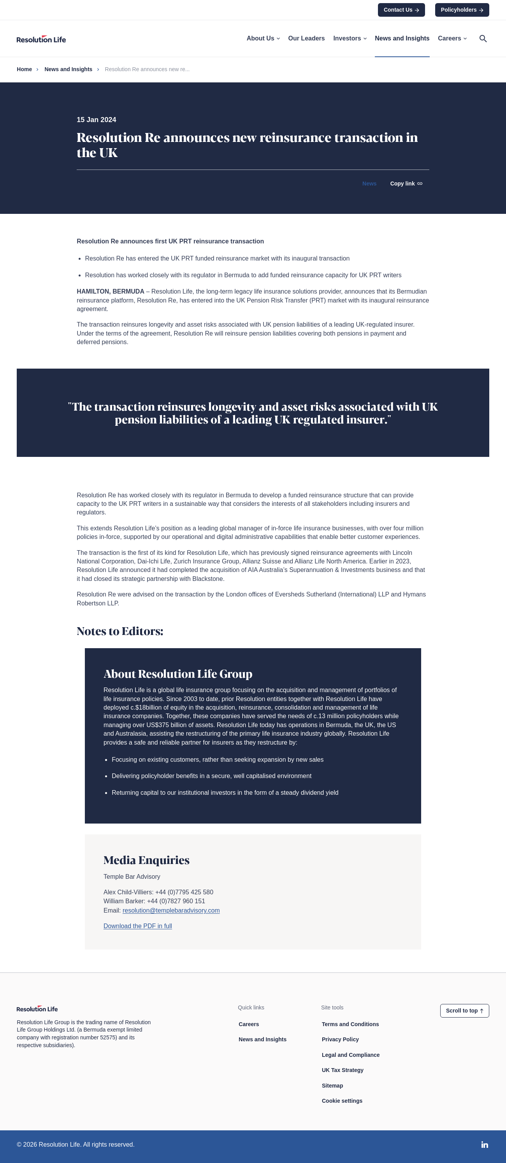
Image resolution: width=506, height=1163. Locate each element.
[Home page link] (45, 38)
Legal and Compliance (351, 1055)
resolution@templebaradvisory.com (171, 910)
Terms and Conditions (350, 1024)
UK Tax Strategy (343, 1070)
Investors (349, 38)
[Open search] (483, 38)
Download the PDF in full (138, 926)
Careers (452, 38)
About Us (263, 38)
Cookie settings (342, 1101)
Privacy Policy (340, 1039)
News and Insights (402, 38)
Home (24, 69)
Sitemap (332, 1086)
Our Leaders (306, 38)
